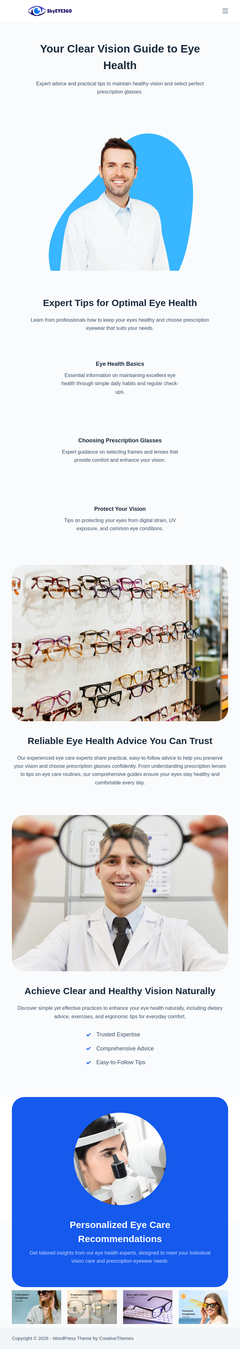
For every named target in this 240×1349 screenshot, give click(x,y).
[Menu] (225, 11)
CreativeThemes (116, 1338)
